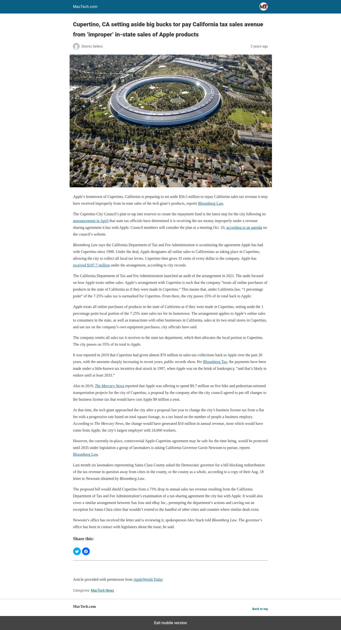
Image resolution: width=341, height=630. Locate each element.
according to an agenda (244, 227)
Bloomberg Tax (215, 362)
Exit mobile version (170, 623)
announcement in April (91, 221)
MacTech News (102, 590)
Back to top (260, 609)
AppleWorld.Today (148, 579)
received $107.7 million (91, 265)
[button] (77, 551)
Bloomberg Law (210, 203)
